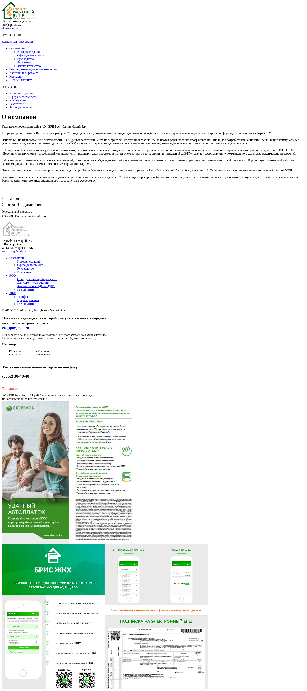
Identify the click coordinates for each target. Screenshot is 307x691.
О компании (17, 48)
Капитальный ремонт (23, 73)
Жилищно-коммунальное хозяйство (33, 69)
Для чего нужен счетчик (33, 282)
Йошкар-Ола (11, 28)
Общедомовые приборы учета (37, 279)
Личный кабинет (20, 80)
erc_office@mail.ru (14, 251)
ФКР (12, 293)
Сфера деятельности (30, 55)
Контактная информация (18, 41)
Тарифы (22, 296)
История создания (29, 51)
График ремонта (28, 300)
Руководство (25, 58)
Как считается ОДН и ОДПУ (36, 286)
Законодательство (29, 66)
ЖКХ (13, 275)
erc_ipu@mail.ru (15, 328)
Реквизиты (24, 62)
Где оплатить (25, 289)
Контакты (15, 76)
